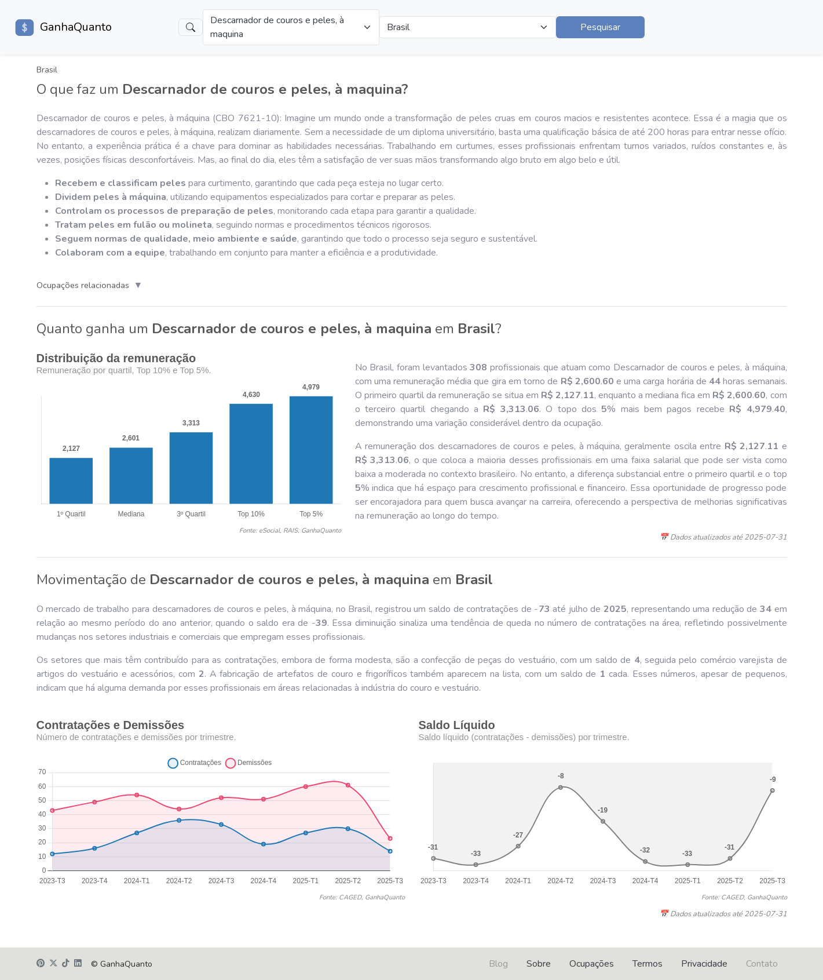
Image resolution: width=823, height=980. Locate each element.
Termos (647, 963)
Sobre (538, 963)
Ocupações (591, 963)
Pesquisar (600, 27)
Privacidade (704, 963)
